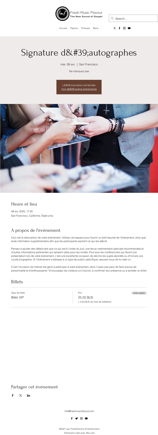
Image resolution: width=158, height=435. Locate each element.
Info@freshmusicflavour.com (79, 411)
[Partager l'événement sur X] (20, 395)
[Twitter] (76, 418)
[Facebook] (119, 28)
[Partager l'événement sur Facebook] (12, 395)
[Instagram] (124, 28)
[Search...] (133, 19)
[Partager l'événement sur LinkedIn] (28, 395)
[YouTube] (129, 28)
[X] (114, 28)
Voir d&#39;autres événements (79, 89)
